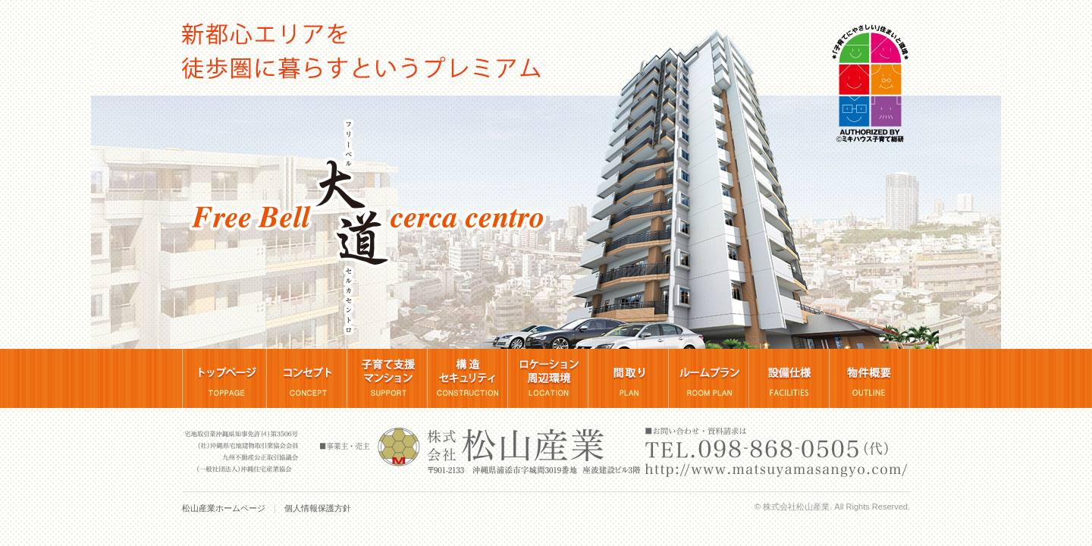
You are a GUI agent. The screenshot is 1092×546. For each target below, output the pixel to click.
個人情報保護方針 (317, 508)
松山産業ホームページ (223, 508)
